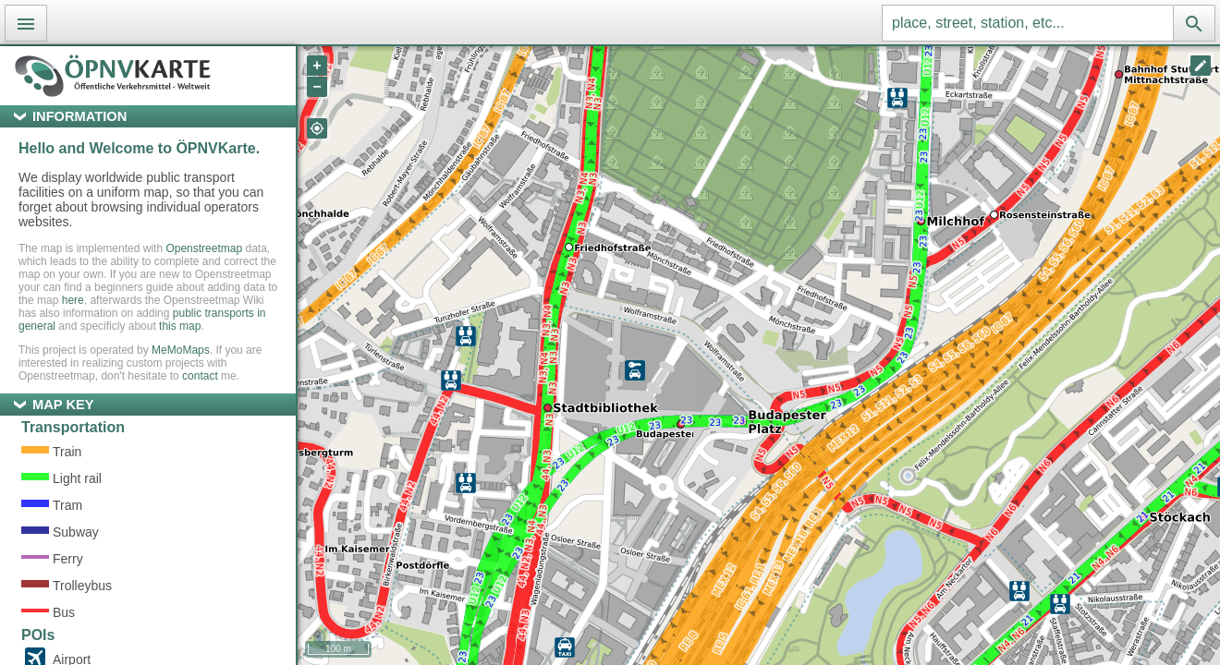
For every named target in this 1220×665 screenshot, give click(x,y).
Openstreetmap (203, 248)
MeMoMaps (181, 350)
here (73, 300)
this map (180, 326)
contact (200, 375)
